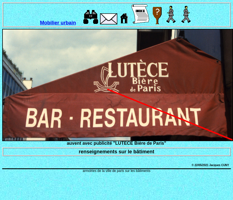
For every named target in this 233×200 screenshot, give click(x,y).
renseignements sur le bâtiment (116, 151)
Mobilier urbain (58, 23)
